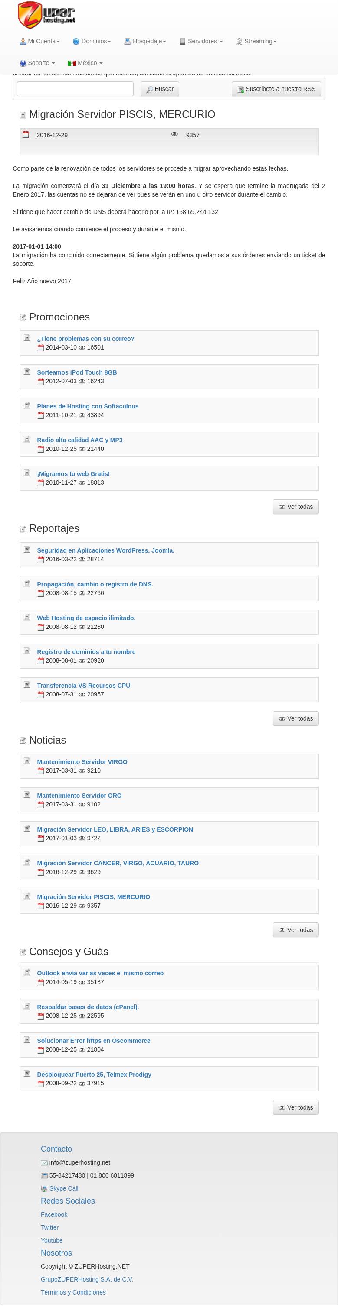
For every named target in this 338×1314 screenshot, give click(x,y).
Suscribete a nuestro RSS (276, 89)
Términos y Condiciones (73, 1292)
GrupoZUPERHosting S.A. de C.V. (87, 1279)
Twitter (50, 1227)
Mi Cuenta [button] (40, 41)
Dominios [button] (92, 41)
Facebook (54, 1214)
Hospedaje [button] (145, 41)
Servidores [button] (201, 41)
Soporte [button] (38, 63)
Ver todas (296, 507)
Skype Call (64, 1188)
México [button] (85, 62)
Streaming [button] (256, 41)
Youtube (52, 1240)
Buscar (160, 89)
